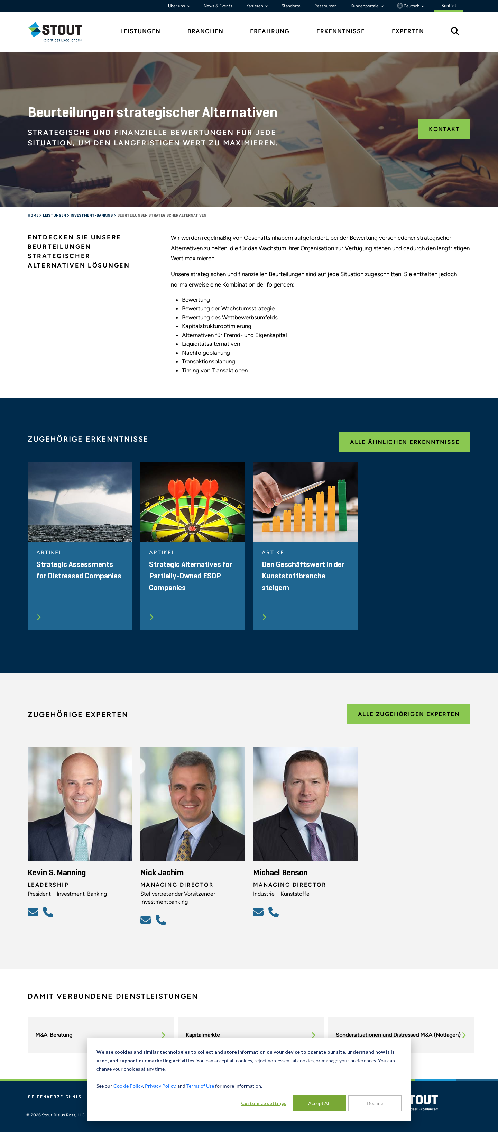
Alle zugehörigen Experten (409, 714)
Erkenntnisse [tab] (340, 31)
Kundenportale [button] (365, 5)
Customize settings (263, 1103)
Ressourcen (325, 5)
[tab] (60, 31)
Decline (375, 1103)
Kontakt (444, 129)
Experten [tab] (408, 31)
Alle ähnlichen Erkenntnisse (405, 442)
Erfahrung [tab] (269, 31)
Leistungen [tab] (140, 31)
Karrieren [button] (255, 5)
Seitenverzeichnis (55, 1097)
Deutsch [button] (409, 5)
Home (33, 216)
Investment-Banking (92, 216)
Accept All (319, 1103)
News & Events (218, 5)
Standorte (291, 5)
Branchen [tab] (205, 31)
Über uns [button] (177, 5)
